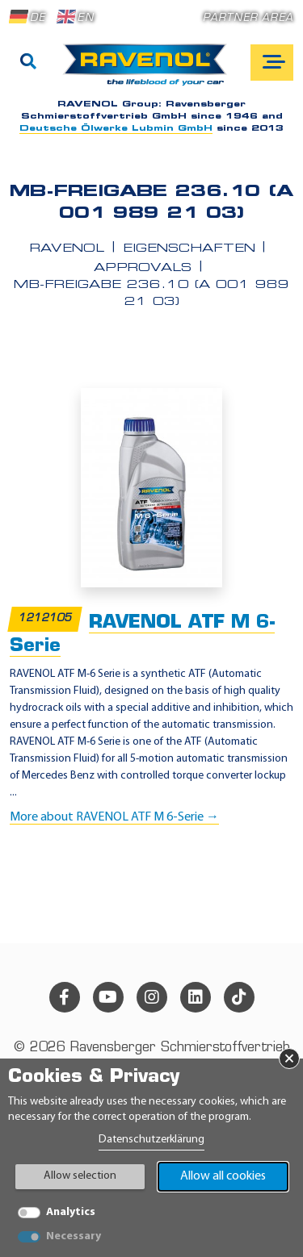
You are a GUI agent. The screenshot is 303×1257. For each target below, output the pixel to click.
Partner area (248, 18)
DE (27, 16)
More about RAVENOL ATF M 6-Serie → (114, 817)
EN (75, 16)
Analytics (70, 1212)
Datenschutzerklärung (151, 1140)
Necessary (73, 1236)
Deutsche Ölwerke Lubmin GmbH (116, 128)
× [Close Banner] (289, 1058)
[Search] (28, 63)
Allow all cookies (223, 1176)
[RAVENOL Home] (149, 71)
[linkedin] (195, 997)
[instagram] (152, 997)
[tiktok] (239, 997)
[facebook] (64, 997)
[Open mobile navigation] (271, 62)
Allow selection (80, 1176)
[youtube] (108, 997)
